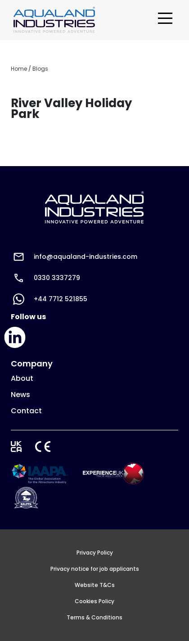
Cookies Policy (94, 601)
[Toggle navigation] (165, 20)
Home (19, 68)
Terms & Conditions (94, 617)
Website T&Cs (95, 585)
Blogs (40, 68)
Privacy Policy (94, 552)
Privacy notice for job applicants (94, 569)
